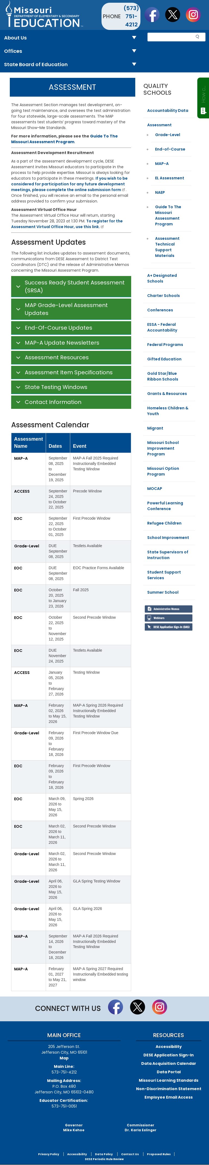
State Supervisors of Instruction (167, 554)
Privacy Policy (48, 1154)
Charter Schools (163, 295)
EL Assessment (169, 178)
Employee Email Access (169, 1097)
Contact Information (47, 403)
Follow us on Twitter (175, 14)
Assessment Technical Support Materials (167, 247)
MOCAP (154, 488)
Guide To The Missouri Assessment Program (168, 215)
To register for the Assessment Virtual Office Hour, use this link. (67, 223)
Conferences (160, 310)
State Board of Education (72, 65)
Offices (72, 51)
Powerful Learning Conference (165, 505)
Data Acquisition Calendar (168, 1063)
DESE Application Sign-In (168, 1055)
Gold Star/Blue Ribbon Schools (162, 376)
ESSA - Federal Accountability (162, 327)
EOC (18, 518)
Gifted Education (164, 359)
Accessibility (169, 1046)
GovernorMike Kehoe (73, 1127)
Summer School (163, 592)
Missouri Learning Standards (168, 1080)
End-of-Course (170, 149)
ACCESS (22, 491)
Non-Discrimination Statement (168, 1089)
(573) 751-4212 (131, 16)
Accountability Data (167, 110)
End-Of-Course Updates (53, 329)
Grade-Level (26, 546)
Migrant (155, 428)
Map (64, 1058)
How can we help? (203, 93)
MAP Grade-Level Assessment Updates (61, 309)
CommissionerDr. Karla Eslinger (140, 1127)
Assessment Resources (51, 359)
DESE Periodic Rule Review (104, 1159)
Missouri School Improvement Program (163, 448)
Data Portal (169, 1072)
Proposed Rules (159, 1154)
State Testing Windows (50, 388)
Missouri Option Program (163, 471)
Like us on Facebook (154, 14)
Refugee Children (164, 523)
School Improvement (168, 537)
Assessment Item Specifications (63, 374)
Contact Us (130, 1154)
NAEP (160, 192)
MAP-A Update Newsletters (56, 344)
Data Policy (104, 1154)
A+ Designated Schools (162, 278)
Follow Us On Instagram (196, 14)
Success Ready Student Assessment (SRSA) (69, 287)
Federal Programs (165, 344)
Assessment (159, 125)
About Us (72, 38)
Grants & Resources (167, 393)
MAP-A (21, 458)
